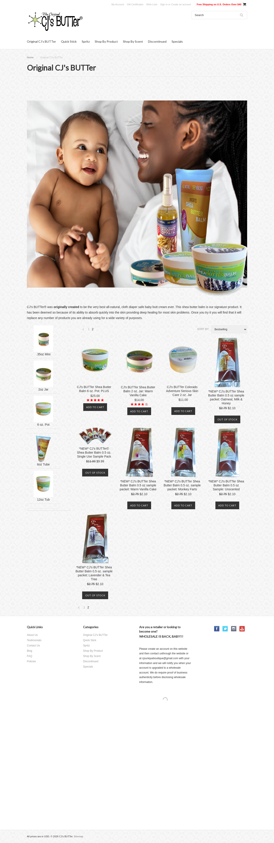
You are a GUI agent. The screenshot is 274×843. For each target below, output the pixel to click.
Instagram (234, 628)
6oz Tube (43, 464)
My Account (117, 4)
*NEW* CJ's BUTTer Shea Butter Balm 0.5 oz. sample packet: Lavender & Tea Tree (94, 573)
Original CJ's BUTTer (41, 41)
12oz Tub (43, 499)
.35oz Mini (43, 354)
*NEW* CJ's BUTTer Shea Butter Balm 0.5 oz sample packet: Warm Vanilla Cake (138, 485)
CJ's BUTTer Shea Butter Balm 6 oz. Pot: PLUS (94, 389)
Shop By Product (106, 41)
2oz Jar (43, 389)
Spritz (86, 41)
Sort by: (203, 329)
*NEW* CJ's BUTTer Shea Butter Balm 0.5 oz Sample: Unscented (226, 485)
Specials (177, 41)
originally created (66, 307)
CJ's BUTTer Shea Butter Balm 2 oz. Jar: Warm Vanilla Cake (138, 391)
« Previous (83, 330)
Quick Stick (69, 41)
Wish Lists (151, 4)
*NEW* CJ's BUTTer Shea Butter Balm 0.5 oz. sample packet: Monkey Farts (182, 485)
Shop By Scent (133, 41)
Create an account (181, 4)
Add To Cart (95, 407)
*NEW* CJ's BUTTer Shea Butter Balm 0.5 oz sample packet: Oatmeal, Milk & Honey (226, 397)
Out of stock (227, 419)
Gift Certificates (135, 4)
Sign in (164, 4)
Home (30, 57)
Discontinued (157, 41)
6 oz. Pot (43, 424)
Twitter (225, 628)
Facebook (217, 628)
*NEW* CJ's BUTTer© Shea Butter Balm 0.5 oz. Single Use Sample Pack (94, 452)
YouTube (242, 628)
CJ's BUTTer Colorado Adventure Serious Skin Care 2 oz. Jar (182, 391)
